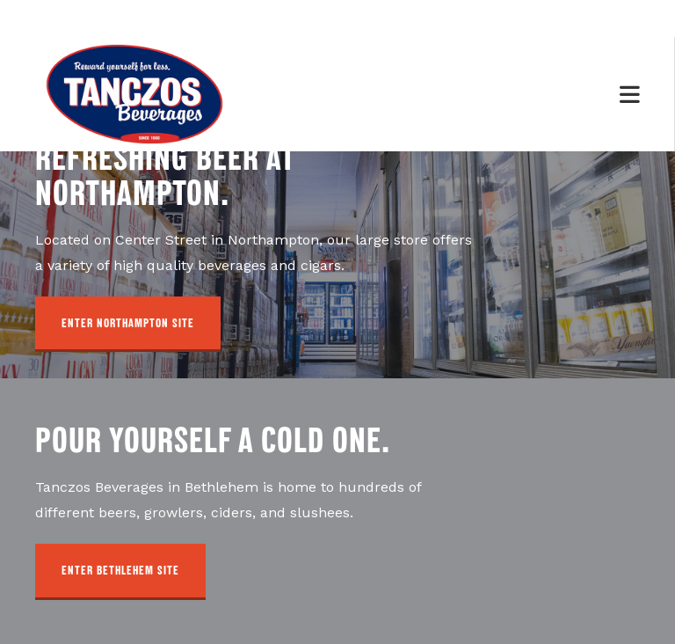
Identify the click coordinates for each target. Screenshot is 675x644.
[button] (128, 325)
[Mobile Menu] (630, 93)
